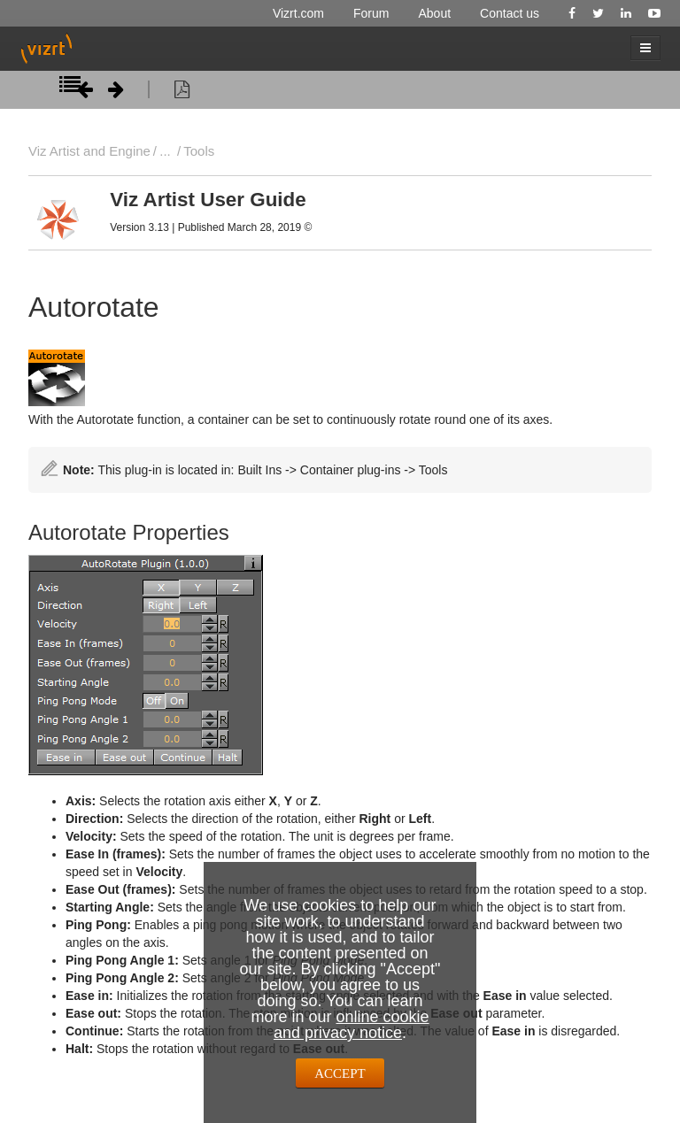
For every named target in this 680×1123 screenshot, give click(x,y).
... (164, 150)
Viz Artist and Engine (89, 150)
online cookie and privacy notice (351, 1025)
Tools (198, 150)
